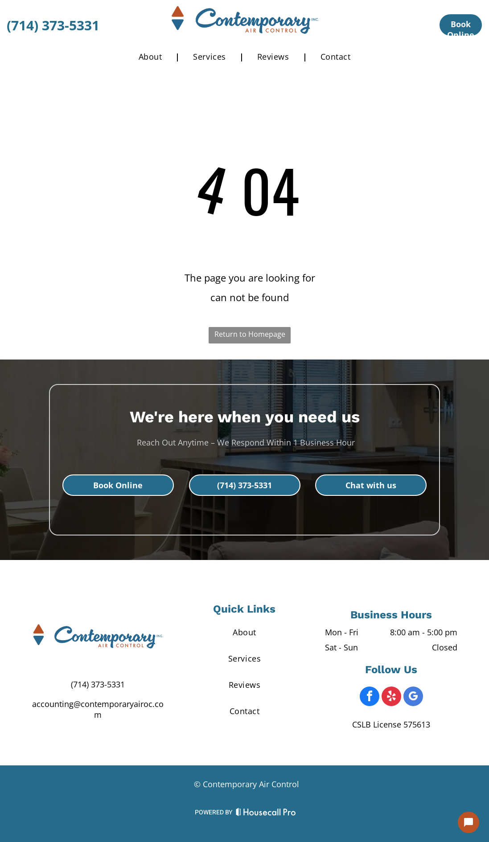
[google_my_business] (413, 697)
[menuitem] (152, 56)
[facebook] (369, 697)
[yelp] (391, 697)
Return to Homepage (249, 334)
